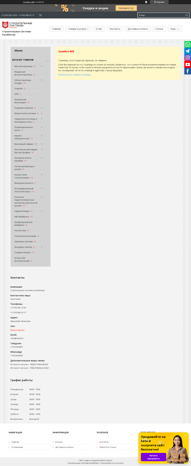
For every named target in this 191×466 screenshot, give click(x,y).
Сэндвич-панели (22, 252)
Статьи (159, 28)
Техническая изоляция (25, 236)
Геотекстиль (20, 230)
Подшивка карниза (23, 107)
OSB (16, 94)
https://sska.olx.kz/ (39, 364)
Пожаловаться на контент (112, 463)
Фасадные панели (23, 247)
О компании (17, 447)
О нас (99, 28)
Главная (56, 28)
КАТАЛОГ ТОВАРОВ (22, 59)
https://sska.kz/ (17, 329)
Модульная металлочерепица (23, 73)
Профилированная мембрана (23, 223)
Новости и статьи (107, 447)
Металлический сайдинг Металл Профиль (26, 151)
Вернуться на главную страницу (74, 74)
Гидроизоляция (21, 211)
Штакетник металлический (21, 259)
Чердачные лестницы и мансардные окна (25, 120)
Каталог (59, 442)
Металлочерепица (23, 66)
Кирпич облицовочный (21, 137)
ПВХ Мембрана (21, 216)
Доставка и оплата (138, 28)
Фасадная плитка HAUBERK (22, 159)
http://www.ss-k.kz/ (39, 367)
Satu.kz (109, 460)
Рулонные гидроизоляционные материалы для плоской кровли (25, 201)
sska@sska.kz (16, 338)
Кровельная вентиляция (20, 101)
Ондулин (18, 88)
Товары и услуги (77, 28)
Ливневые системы (23, 241)
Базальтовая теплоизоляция (21, 176)
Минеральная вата (23, 183)
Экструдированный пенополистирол (23, 190)
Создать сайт (29, 2)
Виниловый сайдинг (23, 144)
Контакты (115, 28)
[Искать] (186, 15)
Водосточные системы (25, 113)
